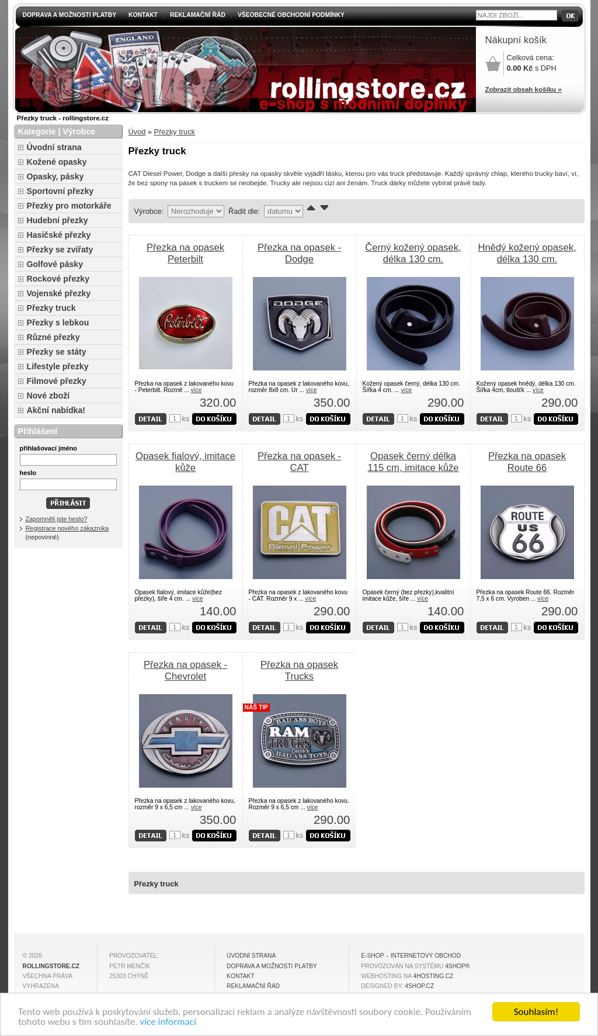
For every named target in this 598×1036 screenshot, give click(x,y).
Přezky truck (174, 131)
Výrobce (78, 131)
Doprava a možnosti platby (70, 15)
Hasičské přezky (59, 235)
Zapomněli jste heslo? (57, 518)
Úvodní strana (54, 147)
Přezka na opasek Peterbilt (185, 253)
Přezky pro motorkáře (69, 205)
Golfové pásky (55, 264)
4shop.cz (419, 986)
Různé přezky (53, 337)
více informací (168, 1023)
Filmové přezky (56, 381)
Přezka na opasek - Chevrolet (185, 670)
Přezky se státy (56, 351)
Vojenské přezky (59, 293)
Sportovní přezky (60, 191)
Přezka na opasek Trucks (299, 670)
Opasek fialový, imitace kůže (185, 462)
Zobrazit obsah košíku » (523, 89)
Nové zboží (48, 395)
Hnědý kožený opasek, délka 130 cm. (527, 253)
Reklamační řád (197, 15)
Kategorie (37, 131)
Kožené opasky (57, 162)
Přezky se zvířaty (60, 249)
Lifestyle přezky (58, 366)
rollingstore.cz (51, 966)
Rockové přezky (58, 278)
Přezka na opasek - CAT (299, 462)
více (196, 390)
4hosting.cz (433, 976)
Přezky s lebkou (58, 322)
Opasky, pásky (55, 176)
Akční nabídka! (56, 410)
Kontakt (143, 15)
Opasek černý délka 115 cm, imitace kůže (412, 462)
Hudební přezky (57, 220)
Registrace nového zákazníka (67, 528)
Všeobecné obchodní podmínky (291, 15)
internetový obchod (426, 955)
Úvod (137, 131)
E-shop (372, 955)
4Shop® (457, 966)
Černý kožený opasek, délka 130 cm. (413, 253)
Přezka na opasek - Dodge (299, 253)
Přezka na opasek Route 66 (527, 462)
